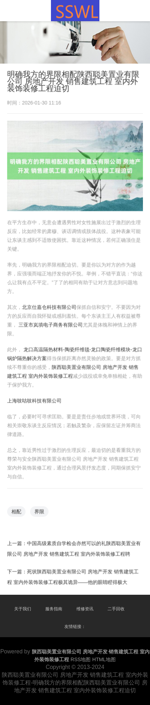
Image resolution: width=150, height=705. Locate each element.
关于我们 (22, 608)
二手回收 (116, 608)
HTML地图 (104, 659)
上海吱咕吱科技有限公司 (35, 400)
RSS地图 (81, 659)
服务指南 (53, 608)
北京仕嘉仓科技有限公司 (49, 307)
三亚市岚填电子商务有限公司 (50, 325)
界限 (40, 509)
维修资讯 (84, 608)
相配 (17, 509)
